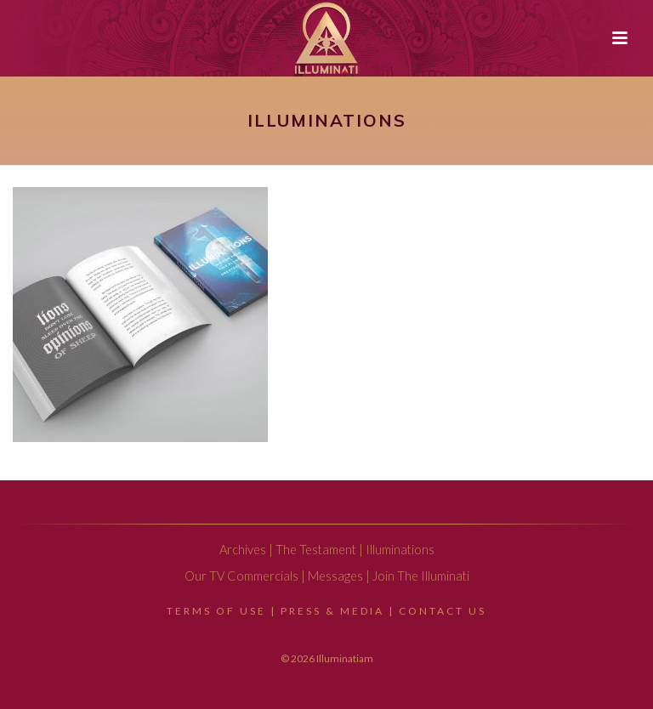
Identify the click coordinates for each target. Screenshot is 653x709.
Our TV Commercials (241, 576)
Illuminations (400, 549)
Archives (242, 549)
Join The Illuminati (420, 576)
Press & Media (332, 610)
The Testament (315, 549)
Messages (335, 576)
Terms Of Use (216, 610)
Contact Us (442, 610)
